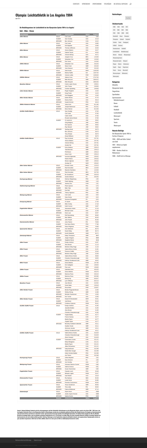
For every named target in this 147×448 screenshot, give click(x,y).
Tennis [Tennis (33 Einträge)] (114, 70)
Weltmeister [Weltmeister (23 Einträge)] (124, 73)
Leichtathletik (118, 113)
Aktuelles (115, 85)
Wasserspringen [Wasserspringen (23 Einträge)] (116, 73)
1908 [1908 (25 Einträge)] (114, 27)
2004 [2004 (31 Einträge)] (127, 33)
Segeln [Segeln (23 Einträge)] (114, 67)
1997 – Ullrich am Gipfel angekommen (119, 146)
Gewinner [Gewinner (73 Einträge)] (120, 45)
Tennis (116, 122)
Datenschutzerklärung (23, 440)
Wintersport (117, 125)
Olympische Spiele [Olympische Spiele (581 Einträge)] (117, 61)
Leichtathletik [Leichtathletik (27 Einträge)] (116, 51)
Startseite (76, 4)
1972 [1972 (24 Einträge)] (127, 27)
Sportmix (116, 119)
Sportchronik (97, 4)
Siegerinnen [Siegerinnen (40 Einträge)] (125, 67)
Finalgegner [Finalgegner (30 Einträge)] (125, 42)
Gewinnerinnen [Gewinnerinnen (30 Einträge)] (116, 48)
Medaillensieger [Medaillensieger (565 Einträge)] (124, 51)
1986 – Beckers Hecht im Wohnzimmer (119, 151)
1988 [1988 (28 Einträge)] (127, 30)
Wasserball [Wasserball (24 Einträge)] (125, 70)
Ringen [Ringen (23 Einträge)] (114, 64)
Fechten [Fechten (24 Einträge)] (115, 42)
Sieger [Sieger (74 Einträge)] (119, 67)
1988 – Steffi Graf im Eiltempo (121, 156)
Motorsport (117, 116)
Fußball (116, 106)
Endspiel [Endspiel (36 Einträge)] (122, 39)
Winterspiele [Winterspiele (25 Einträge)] (116, 76)
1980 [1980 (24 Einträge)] (118, 30)
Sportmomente (116, 97)
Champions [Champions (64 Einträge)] (115, 39)
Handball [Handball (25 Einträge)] (124, 48)
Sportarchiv (86, 4)
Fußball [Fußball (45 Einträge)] (114, 45)
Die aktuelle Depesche (121, 4)
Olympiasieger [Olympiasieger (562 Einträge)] (127, 54)
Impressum (38, 440)
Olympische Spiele (117, 88)
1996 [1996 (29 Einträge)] (118, 33)
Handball (116, 109)
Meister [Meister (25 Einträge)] (114, 54)
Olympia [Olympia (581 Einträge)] (120, 54)
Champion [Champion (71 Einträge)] (126, 36)
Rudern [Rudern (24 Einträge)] (119, 64)
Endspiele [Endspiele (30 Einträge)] (128, 39)
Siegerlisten (115, 91)
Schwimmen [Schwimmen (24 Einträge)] (126, 64)
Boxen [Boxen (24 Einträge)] (121, 36)
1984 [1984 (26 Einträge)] (122, 30)
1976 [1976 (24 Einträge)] (114, 30)
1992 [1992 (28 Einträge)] (114, 33)
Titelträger (107, 4)
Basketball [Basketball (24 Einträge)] (115, 36)
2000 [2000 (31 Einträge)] (123, 33)
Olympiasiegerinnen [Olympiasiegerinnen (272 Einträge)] (117, 58)
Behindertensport (119, 100)
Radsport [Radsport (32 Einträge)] (125, 61)
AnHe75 (18, 18)
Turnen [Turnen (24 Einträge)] (119, 70)
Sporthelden (116, 94)
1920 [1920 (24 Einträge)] (118, 27)
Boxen (115, 103)
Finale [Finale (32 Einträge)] (120, 42)
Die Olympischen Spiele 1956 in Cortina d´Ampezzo (121, 134)
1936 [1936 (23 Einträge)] (123, 27)
